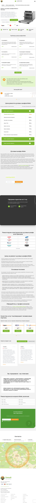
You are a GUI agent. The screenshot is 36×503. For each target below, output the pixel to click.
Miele (9, 238)
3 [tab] (18, 99)
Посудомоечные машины (4, 496)
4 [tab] (19, 99)
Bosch (9, 240)
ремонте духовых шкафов (23, 165)
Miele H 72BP (21, 399)
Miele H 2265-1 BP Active (5, 404)
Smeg (27, 246)
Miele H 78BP (3, 399)
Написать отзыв (31, 341)
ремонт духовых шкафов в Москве (19, 306)
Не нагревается (4, 40)
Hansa (26, 243)
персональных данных (17, 183)
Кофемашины (3, 502)
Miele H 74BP (21, 401)
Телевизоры (12, 498)
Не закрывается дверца (6, 62)
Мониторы (12, 495)
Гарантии (24, 498)
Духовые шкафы (3, 500)
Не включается (22, 40)
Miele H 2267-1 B (4, 402)
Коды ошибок (25, 502)
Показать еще (18, 72)
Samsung (27, 238)
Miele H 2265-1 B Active (22, 402)
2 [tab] (17, 99)
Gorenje (27, 240)
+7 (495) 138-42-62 (6, 439)
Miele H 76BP (3, 401)
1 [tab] (16, 99)
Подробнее (6, 330)
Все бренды (18, 248)
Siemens (9, 246)
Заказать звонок (14, 46)
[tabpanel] (18, 94)
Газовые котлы (13, 494)
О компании (24, 494)
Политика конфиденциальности (5, 486)
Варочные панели (3, 499)
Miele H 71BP (20, 404)
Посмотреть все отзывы (22, 341)
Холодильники (3, 495)
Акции (24, 499)
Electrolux (9, 243)
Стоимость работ (25, 495)
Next (19, 25)
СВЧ (11, 499)
